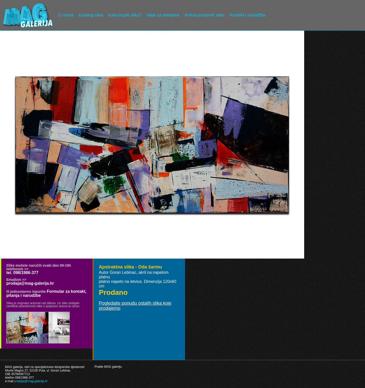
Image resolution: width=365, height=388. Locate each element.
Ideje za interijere (163, 15)
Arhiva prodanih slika (205, 15)
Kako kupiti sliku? (124, 15)
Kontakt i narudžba (248, 15)
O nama (66, 15)
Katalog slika (91, 15)
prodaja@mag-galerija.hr (30, 283)
